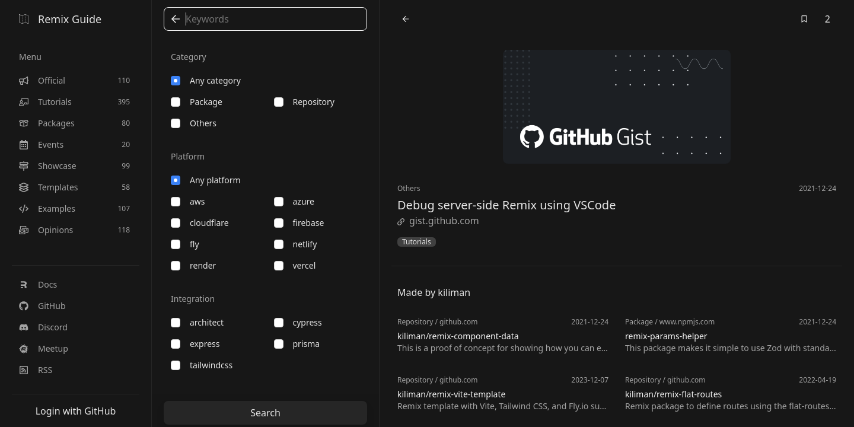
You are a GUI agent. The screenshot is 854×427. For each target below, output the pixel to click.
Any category (206, 80)
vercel (295, 265)
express (195, 343)
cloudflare (200, 222)
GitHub (42, 305)
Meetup (43, 348)
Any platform (206, 180)
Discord (43, 327)
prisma (297, 343)
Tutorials (416, 242)
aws (188, 201)
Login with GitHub (76, 411)
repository (304, 101)
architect (197, 322)
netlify (295, 244)
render (193, 265)
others (193, 123)
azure (294, 201)
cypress (298, 322)
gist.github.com (438, 220)
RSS (35, 369)
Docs (38, 284)
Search (265, 412)
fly (185, 244)
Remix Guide (60, 19)
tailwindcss (201, 365)
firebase (299, 222)
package (196, 101)
